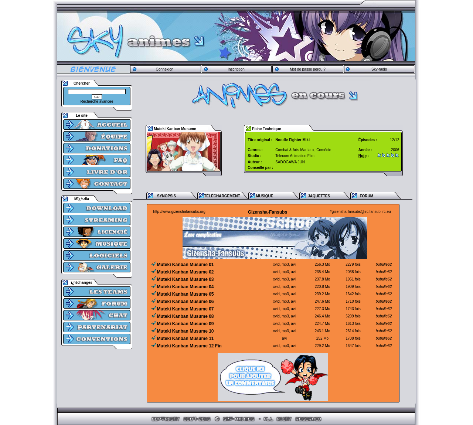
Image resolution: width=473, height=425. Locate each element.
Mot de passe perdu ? (308, 69)
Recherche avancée (97, 101)
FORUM (366, 196)
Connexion (164, 69)
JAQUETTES (319, 196)
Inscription (236, 69)
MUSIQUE (264, 196)
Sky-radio (379, 69)
